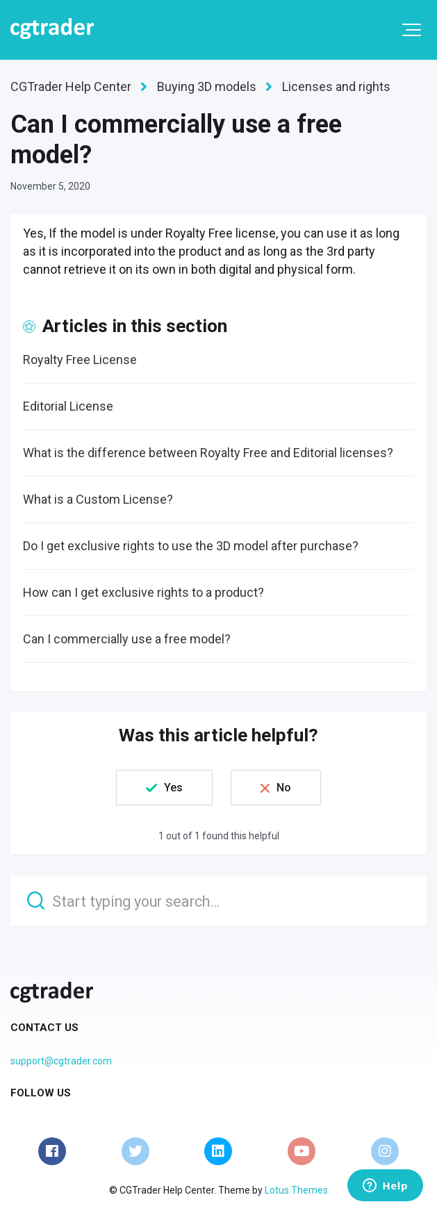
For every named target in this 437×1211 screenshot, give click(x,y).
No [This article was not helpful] (284, 787)
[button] (412, 30)
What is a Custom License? (98, 499)
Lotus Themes (296, 1190)
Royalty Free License (80, 359)
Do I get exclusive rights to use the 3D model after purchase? (190, 545)
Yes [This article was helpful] (173, 787)
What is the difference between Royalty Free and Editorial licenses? (208, 452)
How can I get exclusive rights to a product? (143, 592)
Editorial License (68, 406)
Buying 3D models (206, 86)
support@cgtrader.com (61, 1060)
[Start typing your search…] (218, 900)
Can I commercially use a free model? (127, 639)
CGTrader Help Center (70, 86)
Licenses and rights (336, 86)
